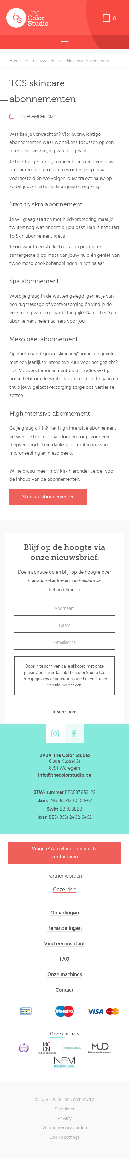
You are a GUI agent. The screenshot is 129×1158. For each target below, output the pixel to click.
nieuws (39, 61)
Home (15, 61)
